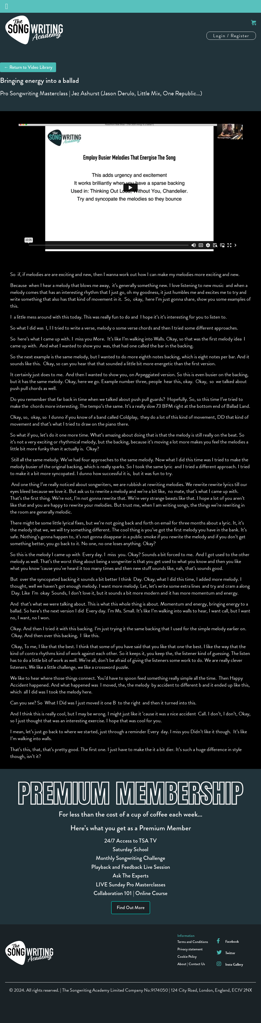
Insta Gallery (234, 964)
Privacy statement (190, 949)
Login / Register (231, 35)
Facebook (232, 941)
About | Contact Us (191, 963)
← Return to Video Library (28, 67)
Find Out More (131, 907)
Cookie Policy (187, 956)
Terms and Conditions (192, 941)
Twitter (230, 953)
